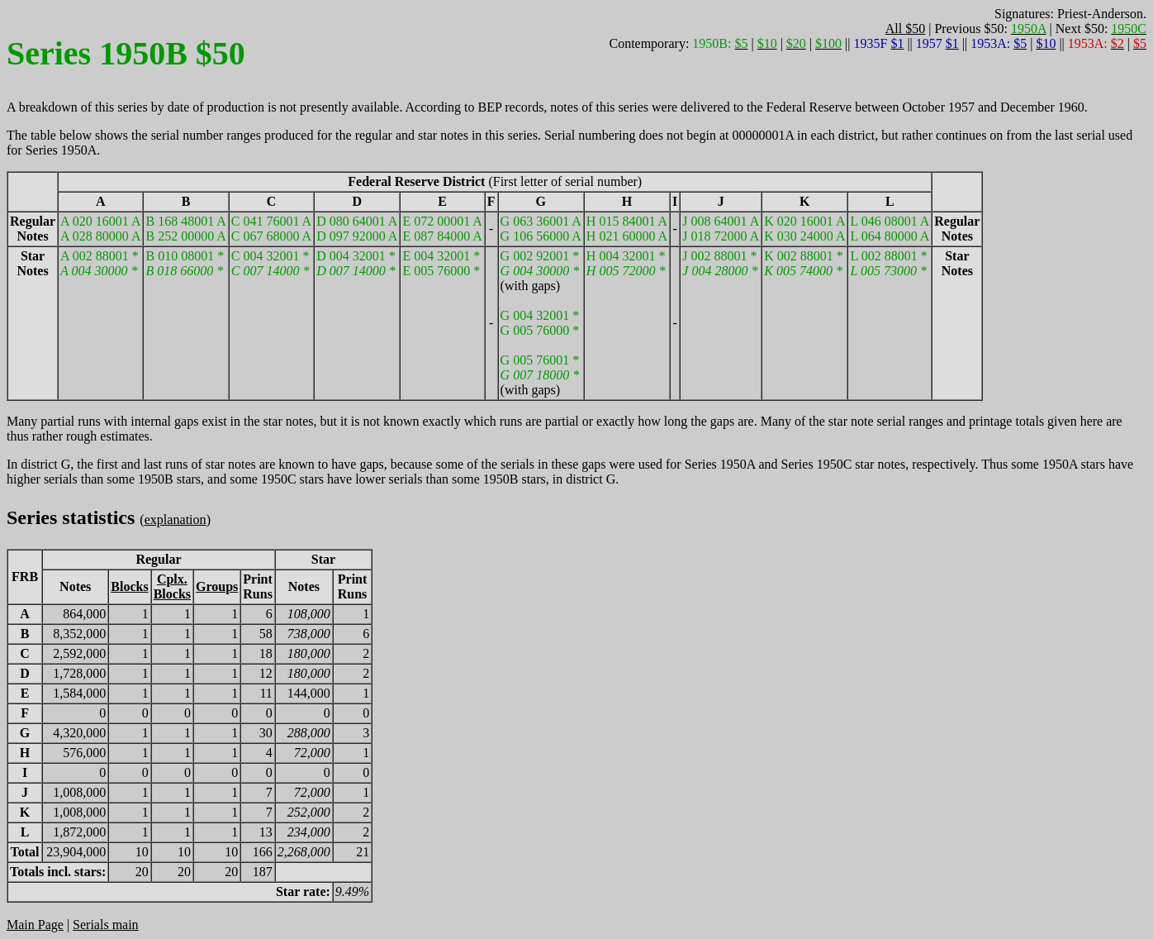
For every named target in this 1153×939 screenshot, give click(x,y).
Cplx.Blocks (172, 586)
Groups (217, 586)
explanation (175, 519)
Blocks (129, 586)
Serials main (106, 925)
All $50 (905, 28)
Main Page (35, 925)
